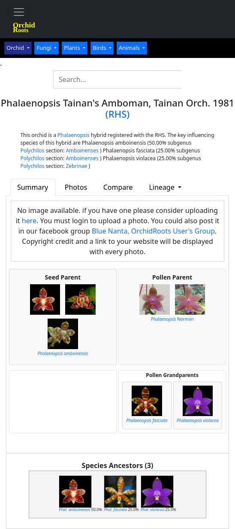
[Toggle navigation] (19, 12)
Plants (72, 48)
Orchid (15, 48)
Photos (76, 187)
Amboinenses (82, 150)
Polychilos (32, 150)
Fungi (44, 48)
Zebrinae (76, 166)
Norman (172, 319)
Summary (32, 187)
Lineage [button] (162, 187)
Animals (130, 48)
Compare (118, 187)
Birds (100, 48)
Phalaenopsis (73, 135)
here (29, 220)
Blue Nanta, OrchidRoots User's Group (153, 231)
